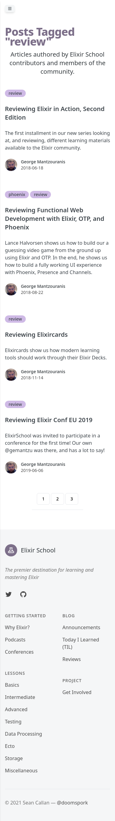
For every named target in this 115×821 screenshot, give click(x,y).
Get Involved (77, 692)
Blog (69, 616)
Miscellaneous (21, 770)
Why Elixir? (17, 627)
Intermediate (20, 697)
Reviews (72, 659)
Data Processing (23, 733)
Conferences (19, 651)
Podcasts (15, 639)
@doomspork (72, 802)
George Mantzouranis (43, 162)
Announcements (81, 627)
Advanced (16, 709)
